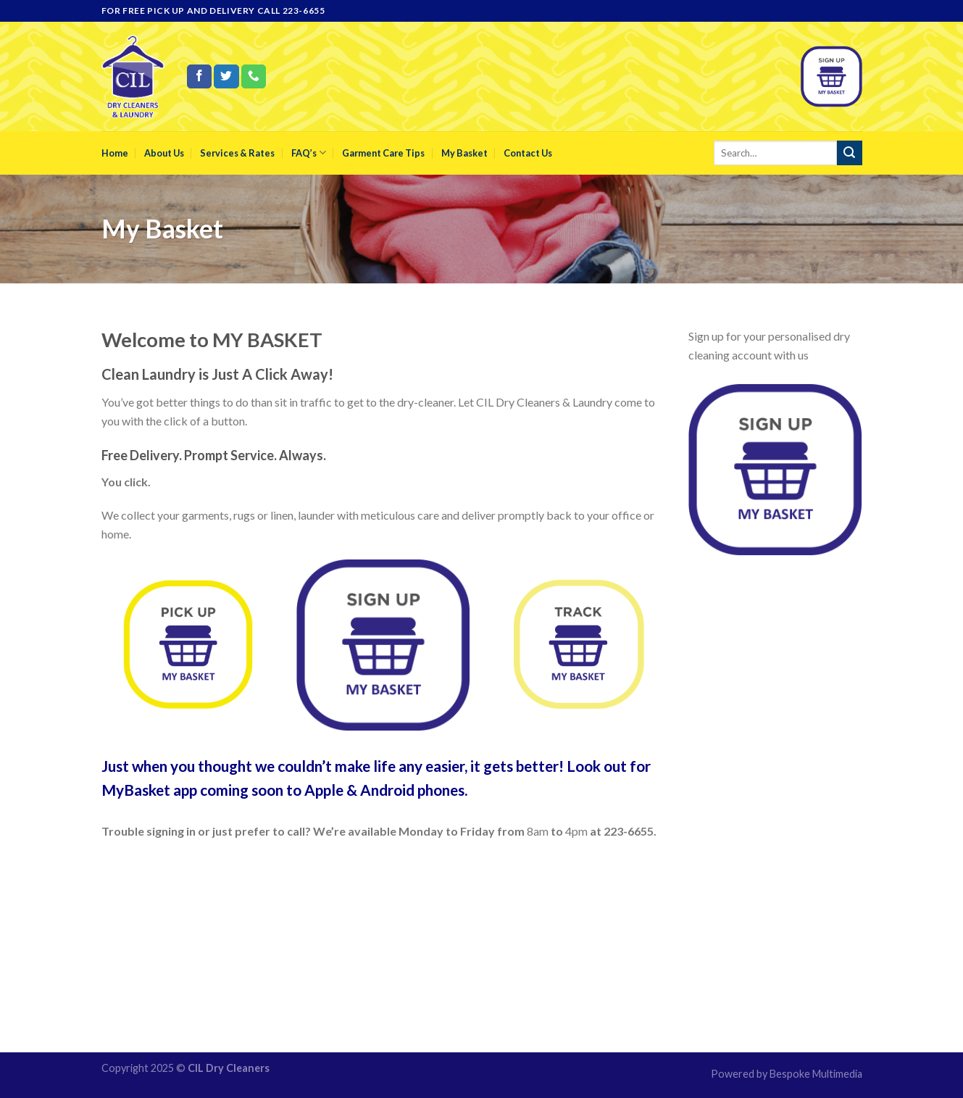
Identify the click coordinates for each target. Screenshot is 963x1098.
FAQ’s (308, 152)
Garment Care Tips (383, 153)
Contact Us (528, 153)
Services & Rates (237, 153)
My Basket (464, 153)
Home (114, 153)
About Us (164, 153)
